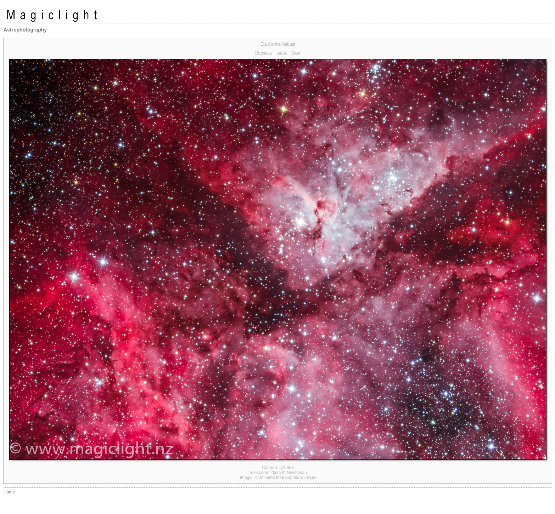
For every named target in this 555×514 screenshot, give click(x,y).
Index (281, 52)
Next (296, 52)
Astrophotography (25, 30)
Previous (263, 52)
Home (9, 492)
